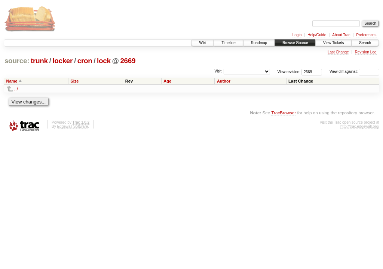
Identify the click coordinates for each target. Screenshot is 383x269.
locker (62, 61)
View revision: (289, 71)
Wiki (202, 43)
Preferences (366, 35)
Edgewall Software (72, 126)
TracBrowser (283, 112)
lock (104, 61)
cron (84, 61)
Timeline (228, 43)
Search (365, 43)
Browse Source (295, 43)
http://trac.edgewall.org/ (359, 126)
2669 (127, 61)
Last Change (338, 52)
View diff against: (354, 71)
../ (16, 89)
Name (12, 81)
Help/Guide (316, 35)
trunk (39, 61)
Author (223, 81)
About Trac (341, 35)
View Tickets (333, 43)
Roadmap (259, 43)
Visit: (218, 71)
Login (296, 35)
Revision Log (366, 52)
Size (74, 81)
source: (16, 61)
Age (167, 81)
